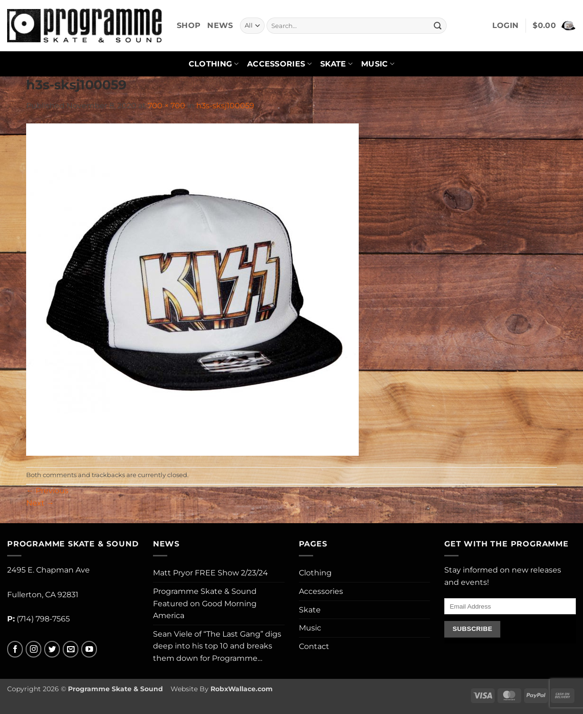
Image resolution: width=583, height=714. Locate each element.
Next (40, 502)
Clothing (214, 64)
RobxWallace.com (241, 689)
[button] (505, 25)
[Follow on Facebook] (15, 649)
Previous (47, 490)
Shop (189, 25)
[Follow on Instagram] (33, 649)
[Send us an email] (70, 649)
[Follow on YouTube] (89, 649)
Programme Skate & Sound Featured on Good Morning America (205, 603)
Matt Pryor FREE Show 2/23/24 (210, 572)
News (220, 25)
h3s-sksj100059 (225, 105)
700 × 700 (166, 105)
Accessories (279, 64)
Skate (336, 64)
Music (377, 64)
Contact (314, 646)
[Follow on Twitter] (52, 649)
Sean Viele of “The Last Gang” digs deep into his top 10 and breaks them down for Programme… (217, 646)
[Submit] (438, 26)
